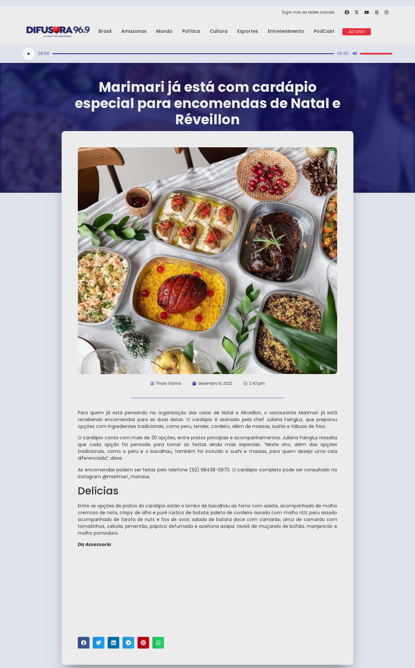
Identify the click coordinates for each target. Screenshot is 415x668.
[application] (207, 54)
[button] (83, 643)
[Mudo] (355, 53)
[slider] (193, 53)
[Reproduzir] (29, 54)
